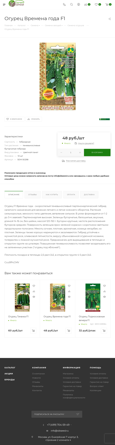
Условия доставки (72, 382)
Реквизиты (37, 386)
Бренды (9, 379)
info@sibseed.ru (60, 430)
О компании (38, 373)
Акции (8, 373)
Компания (39, 367)
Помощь (95, 367)
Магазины (68, 373)
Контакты (37, 390)
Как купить (52, 195)
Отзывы (32, 195)
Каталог (9, 367)
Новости (36, 378)
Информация (71, 367)
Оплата (71, 195)
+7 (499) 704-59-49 (58, 425)
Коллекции (95, 390)
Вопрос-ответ (97, 386)
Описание (13, 195)
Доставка (89, 195)
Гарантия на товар (72, 386)
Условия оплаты (71, 378)
